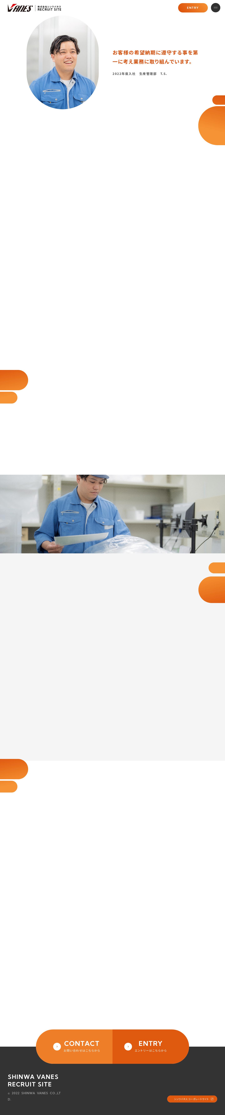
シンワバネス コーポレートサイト (191, 1099)
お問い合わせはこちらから (82, 1045)
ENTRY (193, 8)
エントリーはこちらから (151, 1045)
